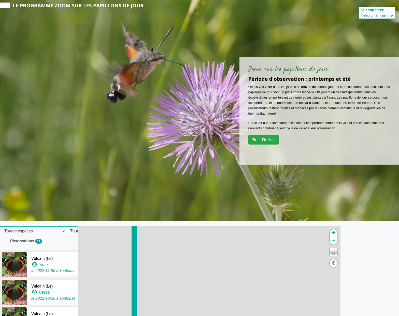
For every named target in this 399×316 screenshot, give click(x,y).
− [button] (392, 241)
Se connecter (372, 9)
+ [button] (392, 233)
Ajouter (118, 243)
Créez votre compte (376, 15)
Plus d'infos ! (263, 140)
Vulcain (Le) (42, 258)
